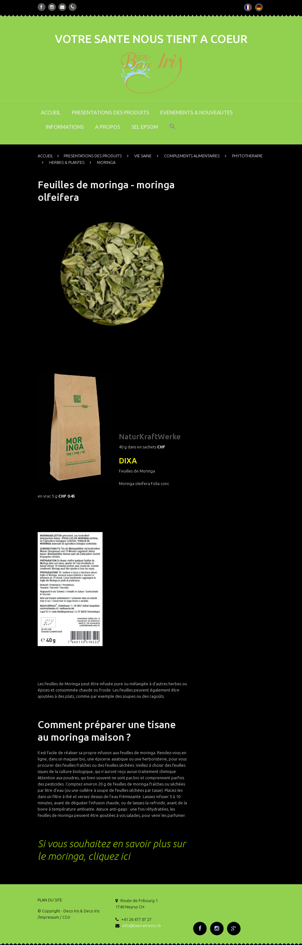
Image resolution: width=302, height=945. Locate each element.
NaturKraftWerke (150, 436)
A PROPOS (107, 127)
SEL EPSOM (144, 127)
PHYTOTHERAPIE (247, 156)
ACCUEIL (51, 112)
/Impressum (48, 917)
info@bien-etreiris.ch (141, 925)
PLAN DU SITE (50, 900)
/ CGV (65, 917)
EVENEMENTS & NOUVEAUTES (196, 112)
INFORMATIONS (65, 127)
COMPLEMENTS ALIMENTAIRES (192, 156)
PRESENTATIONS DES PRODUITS (110, 112)
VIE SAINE (142, 156)
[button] (172, 130)
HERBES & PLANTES (66, 162)
